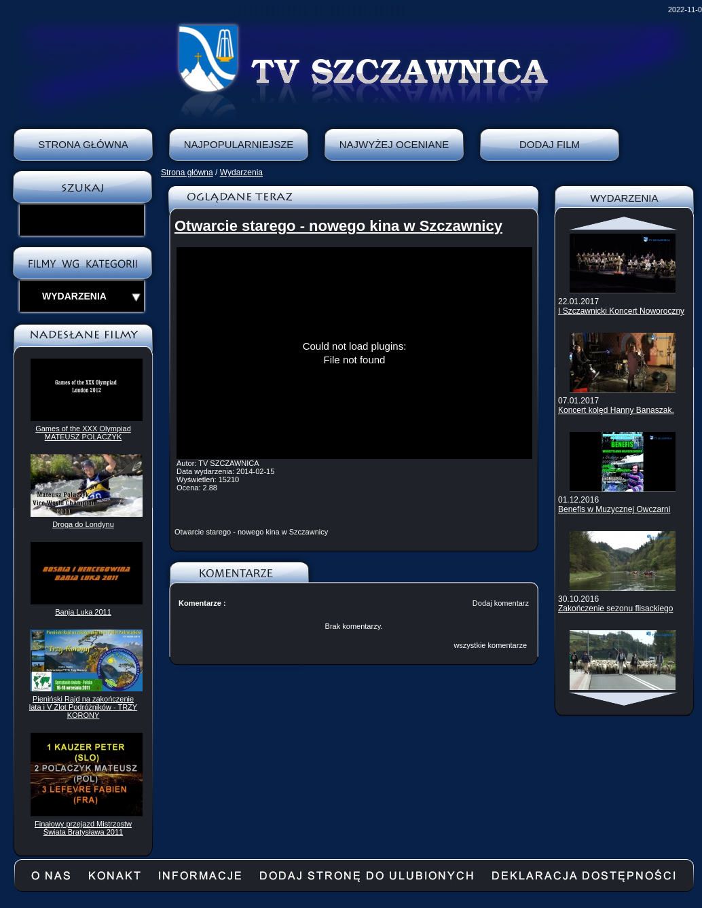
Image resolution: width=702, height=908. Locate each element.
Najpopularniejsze (239, 144)
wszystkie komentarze (490, 645)
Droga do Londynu (83, 524)
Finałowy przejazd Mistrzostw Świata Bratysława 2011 (83, 828)
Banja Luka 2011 (83, 612)
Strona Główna (83, 144)
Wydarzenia (241, 172)
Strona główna (187, 172)
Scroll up (624, 223)
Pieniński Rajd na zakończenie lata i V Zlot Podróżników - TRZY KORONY (83, 707)
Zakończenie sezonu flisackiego (615, 608)
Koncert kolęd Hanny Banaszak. (616, 410)
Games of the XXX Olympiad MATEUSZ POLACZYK (83, 432)
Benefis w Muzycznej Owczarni (614, 509)
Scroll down (624, 699)
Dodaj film (549, 144)
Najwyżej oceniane (394, 144)
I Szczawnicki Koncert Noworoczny (621, 311)
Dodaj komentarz (501, 603)
